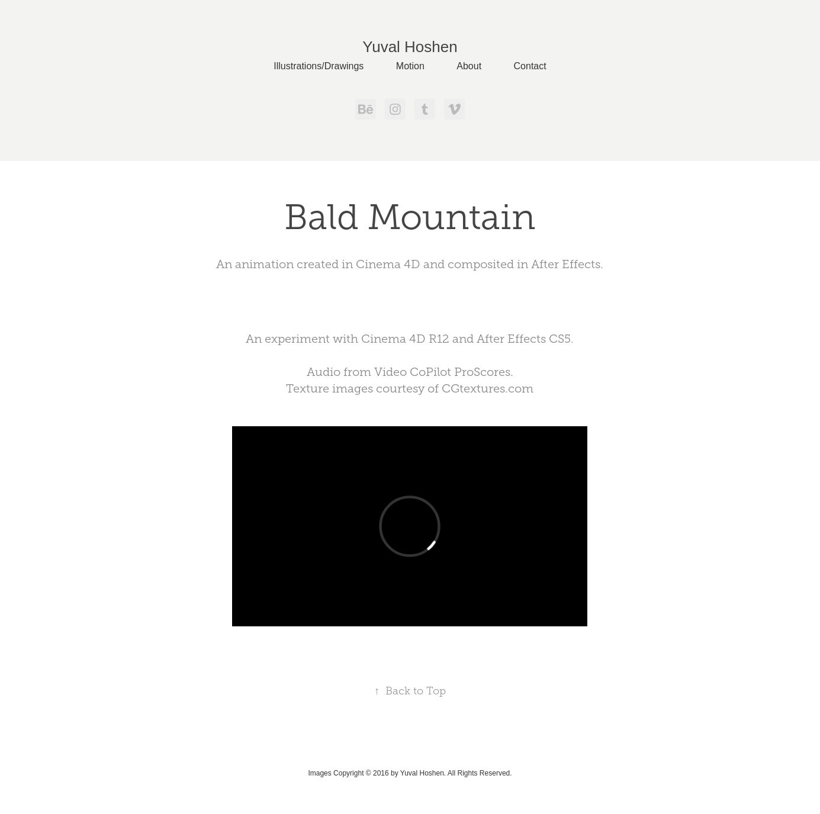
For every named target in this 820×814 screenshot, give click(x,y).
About (468, 66)
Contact (530, 66)
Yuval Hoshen (409, 47)
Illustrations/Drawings (319, 66)
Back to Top (410, 691)
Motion (410, 66)
